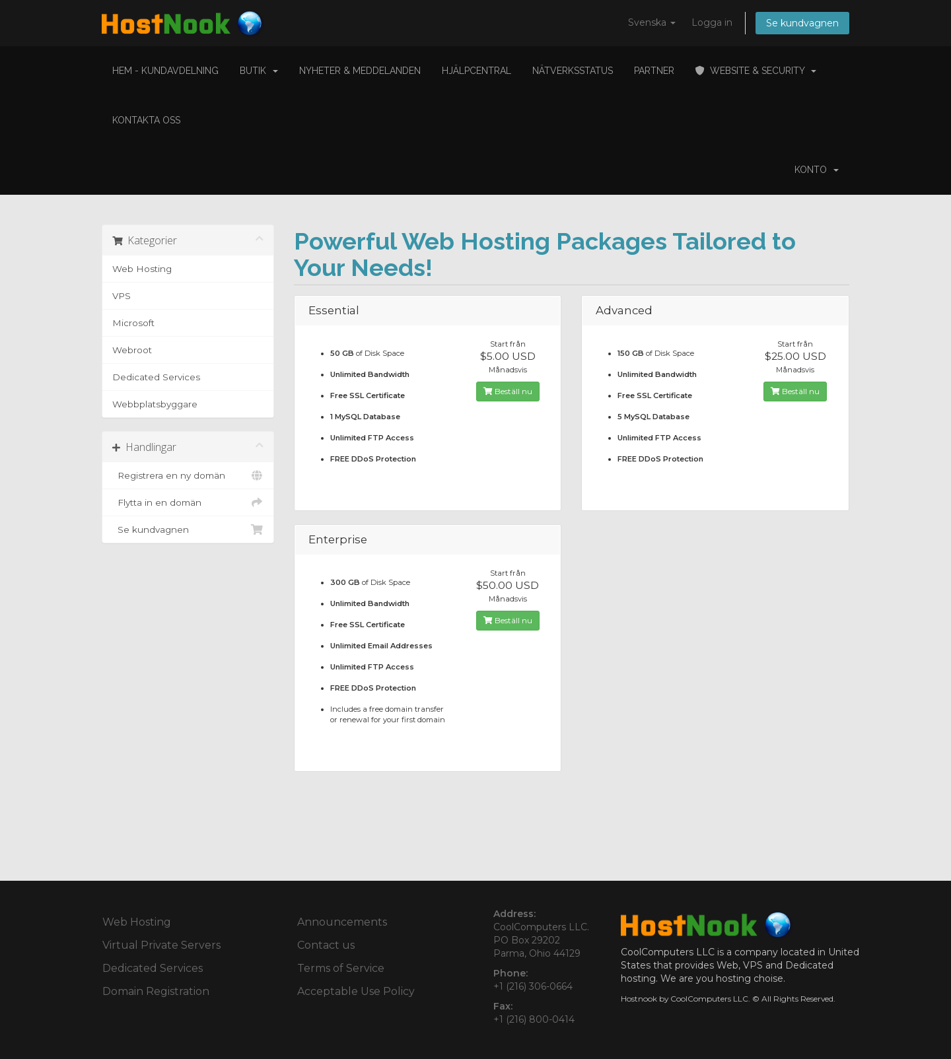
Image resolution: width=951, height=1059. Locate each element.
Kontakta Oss (146, 120)
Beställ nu (507, 391)
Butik (259, 70)
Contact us (326, 945)
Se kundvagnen (802, 23)
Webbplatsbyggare (154, 404)
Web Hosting (142, 268)
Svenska (652, 22)
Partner (654, 70)
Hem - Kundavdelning (165, 70)
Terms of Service (340, 968)
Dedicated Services (156, 377)
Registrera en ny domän (188, 475)
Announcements (342, 922)
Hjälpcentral (476, 70)
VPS (121, 295)
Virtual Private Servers (161, 945)
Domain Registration (155, 991)
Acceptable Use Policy (356, 991)
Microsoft (133, 323)
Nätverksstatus (572, 70)
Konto (816, 169)
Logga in (711, 22)
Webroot (132, 350)
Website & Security (755, 70)
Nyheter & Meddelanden (360, 70)
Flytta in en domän (188, 502)
